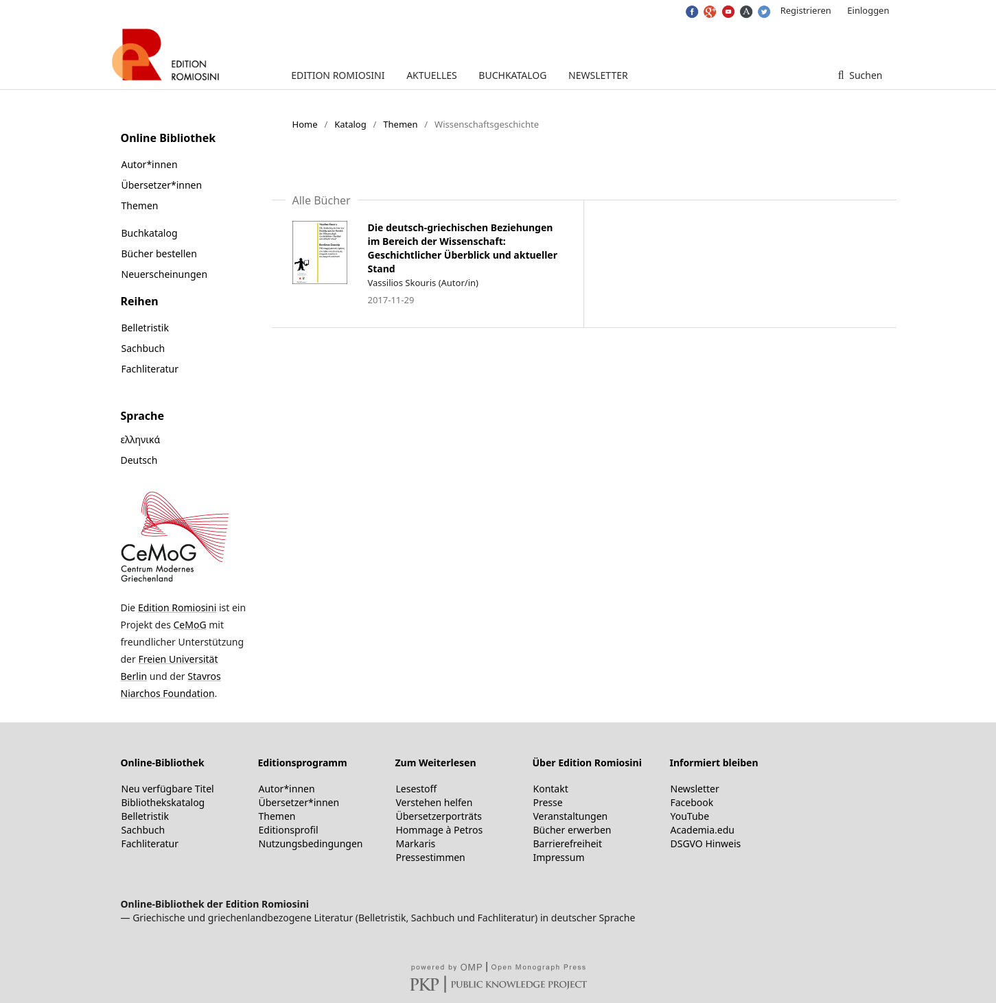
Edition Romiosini (337, 75)
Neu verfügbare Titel (167, 788)
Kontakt (550, 788)
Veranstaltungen (570, 816)
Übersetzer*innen (161, 184)
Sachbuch (143, 348)
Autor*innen (149, 164)
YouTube (690, 816)
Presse (548, 802)
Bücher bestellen (159, 253)
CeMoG (189, 624)
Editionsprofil (289, 829)
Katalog (350, 124)
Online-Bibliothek (163, 762)
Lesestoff (416, 788)
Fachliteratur (150, 368)
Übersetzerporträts (439, 816)
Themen (400, 124)
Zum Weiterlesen (435, 762)
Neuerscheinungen (164, 274)
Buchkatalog (512, 75)
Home (305, 124)
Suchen (865, 75)
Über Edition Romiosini (587, 762)
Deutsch (139, 460)
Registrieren (805, 10)
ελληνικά (141, 439)
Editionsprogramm (302, 762)
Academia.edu (703, 829)
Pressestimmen (430, 857)
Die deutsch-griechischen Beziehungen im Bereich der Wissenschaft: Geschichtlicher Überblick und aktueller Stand (462, 248)
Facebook (692, 802)
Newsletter (598, 75)
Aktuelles (431, 75)
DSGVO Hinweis (706, 843)
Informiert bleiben (714, 762)
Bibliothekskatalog (163, 802)
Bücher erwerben (572, 829)
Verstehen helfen (434, 802)
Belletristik (145, 327)
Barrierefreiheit (567, 843)
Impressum (559, 857)
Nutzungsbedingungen (311, 843)
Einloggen (868, 10)
